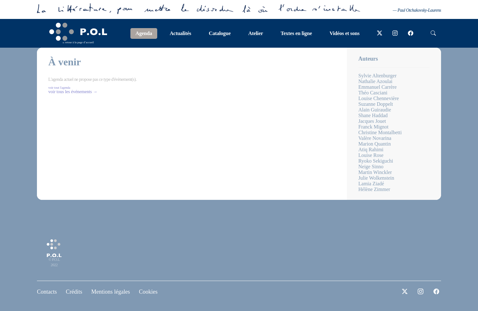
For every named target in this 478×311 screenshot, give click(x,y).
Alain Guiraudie (374, 109)
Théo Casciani (372, 92)
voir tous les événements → (73, 91)
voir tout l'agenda (59, 87)
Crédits (74, 292)
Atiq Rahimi (371, 149)
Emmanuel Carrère (377, 87)
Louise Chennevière (378, 98)
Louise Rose (371, 155)
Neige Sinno (371, 166)
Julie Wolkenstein (376, 178)
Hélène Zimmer (374, 189)
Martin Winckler (375, 172)
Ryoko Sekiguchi (375, 161)
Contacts (47, 292)
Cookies (148, 292)
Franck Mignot (373, 126)
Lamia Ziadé (371, 183)
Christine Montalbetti (380, 132)
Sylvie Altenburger (377, 75)
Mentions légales (110, 292)
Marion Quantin (374, 144)
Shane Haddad (373, 115)
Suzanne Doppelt (375, 104)
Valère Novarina (374, 138)
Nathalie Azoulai (375, 81)
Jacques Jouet (372, 121)
